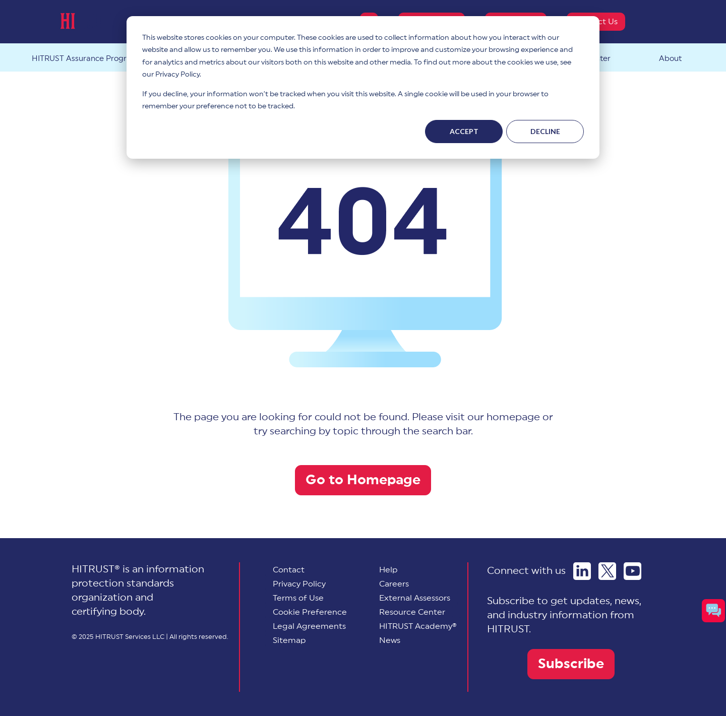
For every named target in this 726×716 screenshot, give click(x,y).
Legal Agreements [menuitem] (309, 626)
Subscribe (571, 664)
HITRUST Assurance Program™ (88, 58)
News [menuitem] (389, 640)
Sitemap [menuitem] (289, 640)
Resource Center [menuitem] (412, 612)
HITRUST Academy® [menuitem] (418, 626)
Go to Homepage (363, 480)
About (670, 58)
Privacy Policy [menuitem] (299, 584)
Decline (545, 131)
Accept (464, 131)
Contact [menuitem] (289, 570)
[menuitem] (309, 612)
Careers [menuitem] (394, 584)
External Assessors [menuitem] (414, 598)
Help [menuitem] (388, 570)
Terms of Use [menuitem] (298, 598)
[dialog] (363, 87)
